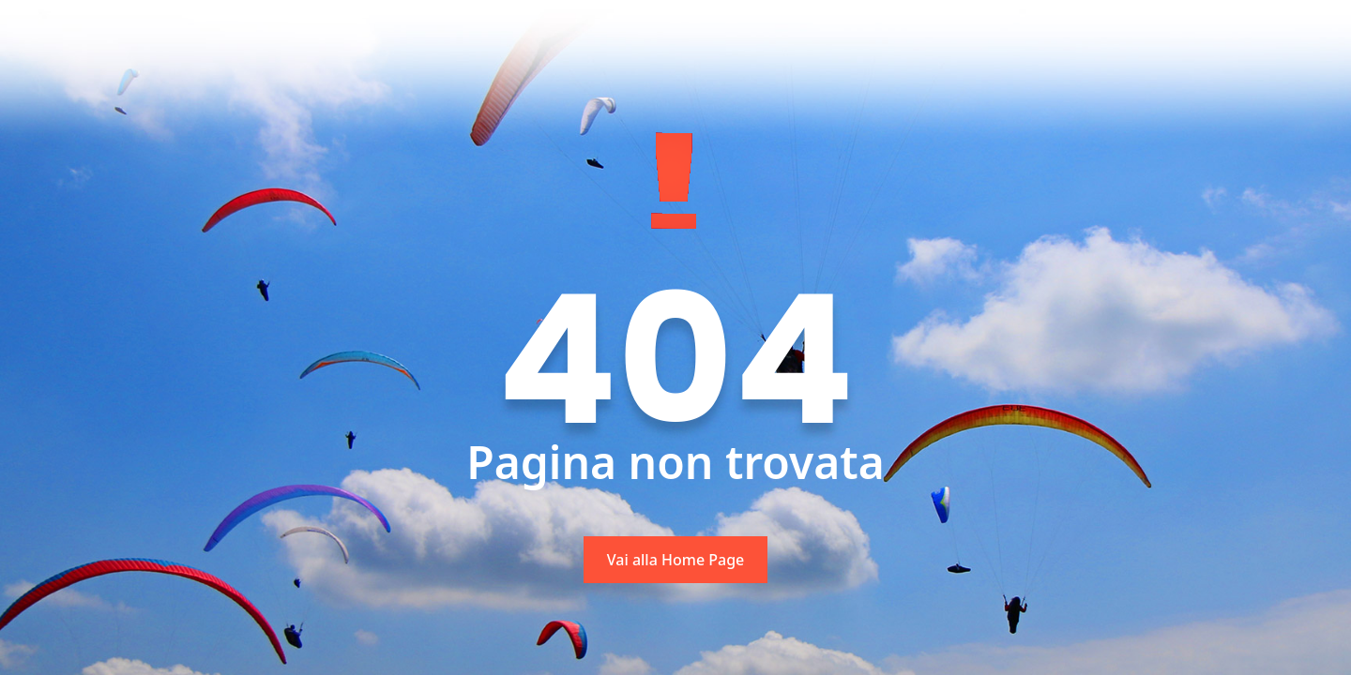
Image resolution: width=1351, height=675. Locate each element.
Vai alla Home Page (676, 559)
